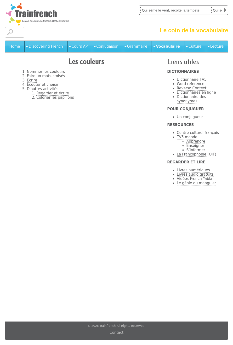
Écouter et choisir (42, 84)
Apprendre (195, 141)
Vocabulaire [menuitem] (168, 46)
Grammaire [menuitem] (137, 46)
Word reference (190, 84)
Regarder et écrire (52, 93)
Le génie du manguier (196, 183)
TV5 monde (187, 137)
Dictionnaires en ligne (196, 92)
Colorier (43, 97)
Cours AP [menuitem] (80, 46)
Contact (116, 332)
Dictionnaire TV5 (191, 79)
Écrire (32, 80)
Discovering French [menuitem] (46, 46)
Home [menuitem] (14, 46)
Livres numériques (193, 170)
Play (225, 10)
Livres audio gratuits (195, 174)
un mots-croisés (50, 76)
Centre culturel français (198, 133)
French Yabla (201, 179)
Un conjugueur (190, 117)
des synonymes (191, 99)
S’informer (195, 150)
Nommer (34, 71)
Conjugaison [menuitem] (107, 46)
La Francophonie (191, 154)
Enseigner (195, 146)
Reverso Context (191, 88)
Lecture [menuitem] (217, 46)
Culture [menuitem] (195, 46)
